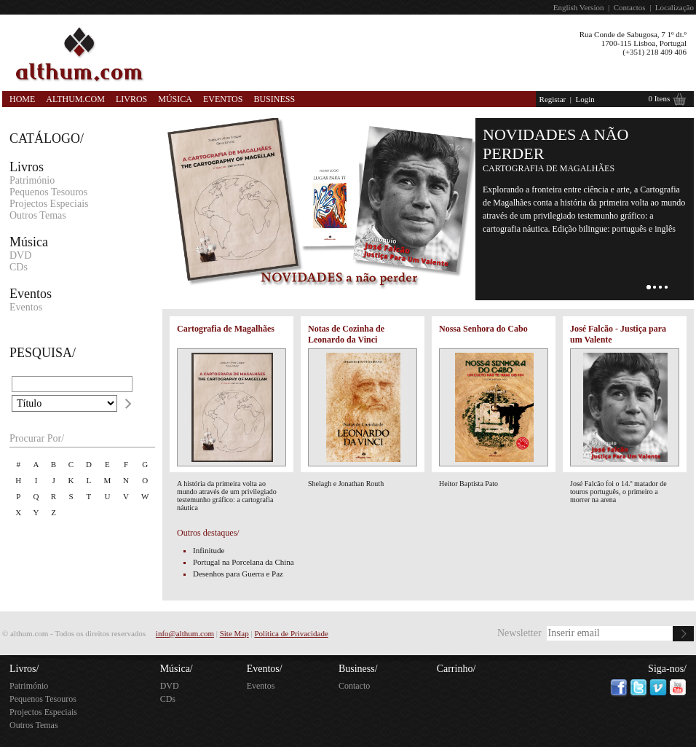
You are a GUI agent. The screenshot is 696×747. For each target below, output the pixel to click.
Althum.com (75, 99)
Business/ (358, 668)
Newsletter (519, 632)
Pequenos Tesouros (48, 192)
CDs (18, 267)
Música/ (176, 668)
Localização (674, 7)
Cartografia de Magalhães (225, 329)
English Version (578, 7)
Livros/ (24, 668)
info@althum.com (185, 633)
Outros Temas (37, 215)
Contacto (354, 686)
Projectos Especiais (48, 203)
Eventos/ (264, 668)
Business (274, 99)
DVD (20, 255)
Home (22, 99)
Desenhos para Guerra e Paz (238, 573)
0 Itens (660, 98)
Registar (552, 99)
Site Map (234, 633)
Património (32, 180)
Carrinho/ (456, 668)
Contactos (630, 7)
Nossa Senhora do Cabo (483, 329)
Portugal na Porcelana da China (243, 562)
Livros (131, 99)
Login (584, 99)
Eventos (222, 99)
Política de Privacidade (291, 633)
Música (175, 99)
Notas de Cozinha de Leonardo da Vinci (346, 334)
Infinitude (208, 550)
